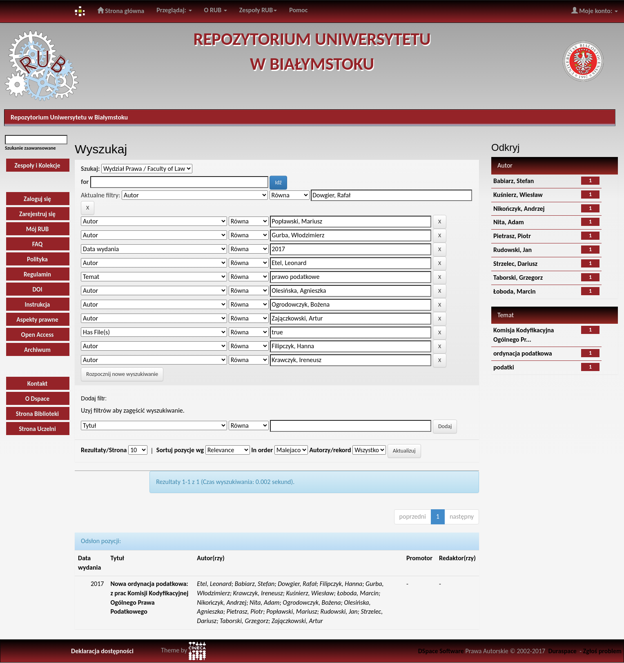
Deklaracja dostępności (102, 651)
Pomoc (298, 10)
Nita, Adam (508, 222)
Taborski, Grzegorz (518, 277)
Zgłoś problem (602, 651)
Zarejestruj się (37, 214)
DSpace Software (441, 651)
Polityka (37, 259)
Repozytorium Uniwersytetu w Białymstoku (69, 117)
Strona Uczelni (37, 429)
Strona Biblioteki (37, 414)
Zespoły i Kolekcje (37, 165)
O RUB (215, 10)
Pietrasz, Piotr (512, 236)
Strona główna (121, 11)
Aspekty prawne (37, 319)
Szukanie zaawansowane (30, 148)
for (85, 182)
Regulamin (37, 274)
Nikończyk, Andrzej (519, 208)
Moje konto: (594, 11)
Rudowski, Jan (512, 250)
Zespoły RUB (258, 10)
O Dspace (37, 398)
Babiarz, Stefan (513, 181)
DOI (37, 289)
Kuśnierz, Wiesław (518, 195)
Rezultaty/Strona (104, 450)
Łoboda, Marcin (514, 291)
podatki (503, 367)
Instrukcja (37, 304)
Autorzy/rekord (330, 450)
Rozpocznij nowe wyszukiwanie (122, 374)
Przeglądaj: (174, 10)
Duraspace (562, 651)
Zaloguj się (37, 199)
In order (262, 450)
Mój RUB (37, 229)
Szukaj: (90, 168)
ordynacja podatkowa (522, 353)
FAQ (37, 244)
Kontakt (37, 383)
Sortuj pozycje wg (180, 450)
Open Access (37, 334)
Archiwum (37, 350)
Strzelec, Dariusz (515, 263)
